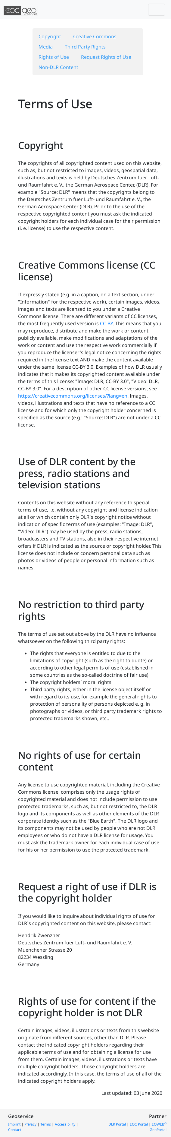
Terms (45, 1124)
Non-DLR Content (58, 67)
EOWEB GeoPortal (158, 1127)
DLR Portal (117, 1124)
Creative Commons (95, 36)
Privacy (30, 1124)
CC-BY (106, 323)
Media (46, 46)
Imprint (14, 1124)
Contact (14, 1129)
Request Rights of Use (106, 57)
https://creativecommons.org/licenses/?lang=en (72, 395)
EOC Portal (139, 1124)
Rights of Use (54, 57)
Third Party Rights (85, 46)
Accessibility (65, 1124)
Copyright (50, 36)
